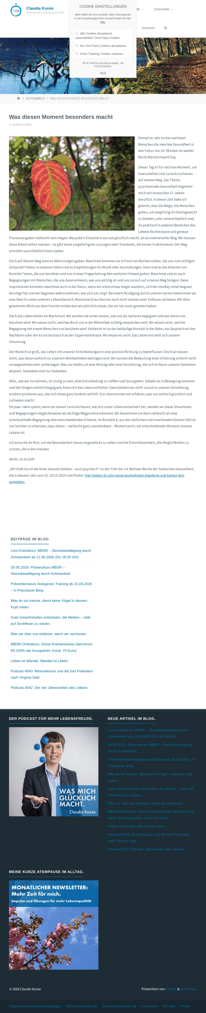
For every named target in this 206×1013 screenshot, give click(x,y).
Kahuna (171, 989)
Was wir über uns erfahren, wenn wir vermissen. (49, 634)
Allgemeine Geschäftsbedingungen (35, 1006)
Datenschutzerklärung (119, 1006)
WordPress (188, 989)
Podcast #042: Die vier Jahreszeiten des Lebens (49, 688)
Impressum (149, 1006)
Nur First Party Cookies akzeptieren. (101, 45)
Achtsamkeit (35, 98)
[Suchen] (165, 28)
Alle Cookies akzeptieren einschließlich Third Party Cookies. (98, 35)
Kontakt (169, 1006)
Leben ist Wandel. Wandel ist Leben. (40, 661)
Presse (185, 1006)
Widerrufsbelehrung (81, 1006)
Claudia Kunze (40, 8)
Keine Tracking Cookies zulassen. (100, 53)
